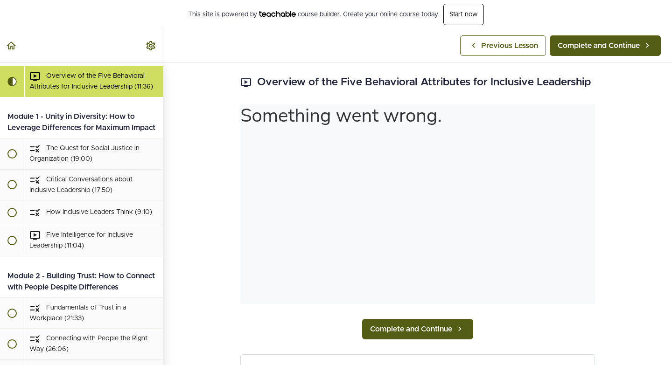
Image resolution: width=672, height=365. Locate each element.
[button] (11, 45)
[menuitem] (151, 45)
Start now (463, 14)
